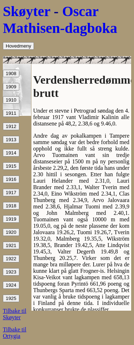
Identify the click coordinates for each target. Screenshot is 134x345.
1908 (11, 73)
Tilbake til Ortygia (14, 332)
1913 (11, 139)
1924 (11, 285)
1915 (11, 166)
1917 (11, 192)
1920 (11, 232)
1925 (11, 298)
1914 (11, 153)
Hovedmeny (18, 46)
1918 (11, 205)
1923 (11, 272)
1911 (11, 113)
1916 (11, 179)
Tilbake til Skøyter (14, 314)
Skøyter (26, 11)
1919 (11, 219)
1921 (11, 245)
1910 (11, 100)
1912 (11, 126)
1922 (11, 258)
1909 (11, 86)
